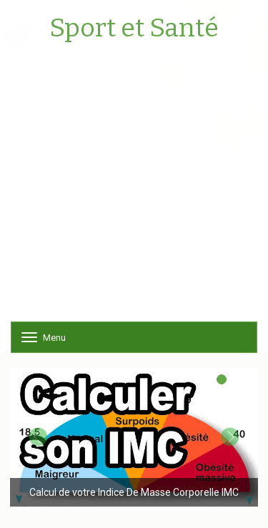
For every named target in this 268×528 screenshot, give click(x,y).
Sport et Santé (134, 28)
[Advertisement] (134, 188)
